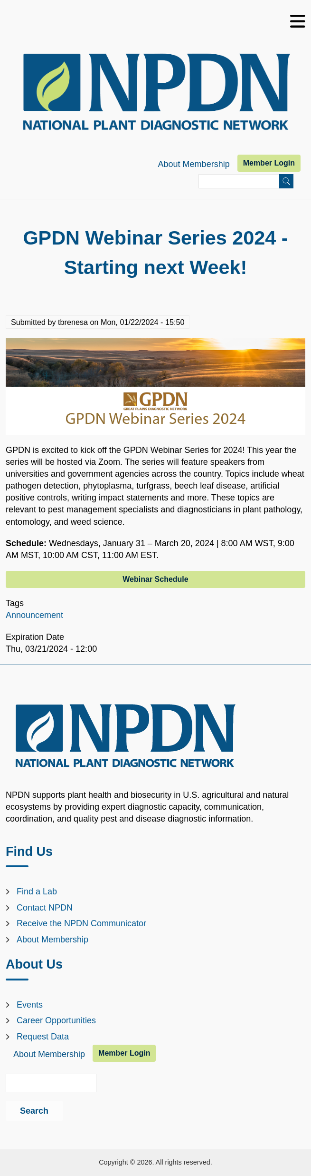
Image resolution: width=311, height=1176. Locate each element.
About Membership (194, 164)
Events (30, 1004)
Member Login (269, 163)
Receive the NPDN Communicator (81, 923)
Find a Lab (37, 891)
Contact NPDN (45, 907)
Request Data (43, 1036)
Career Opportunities (56, 1020)
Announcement (34, 615)
